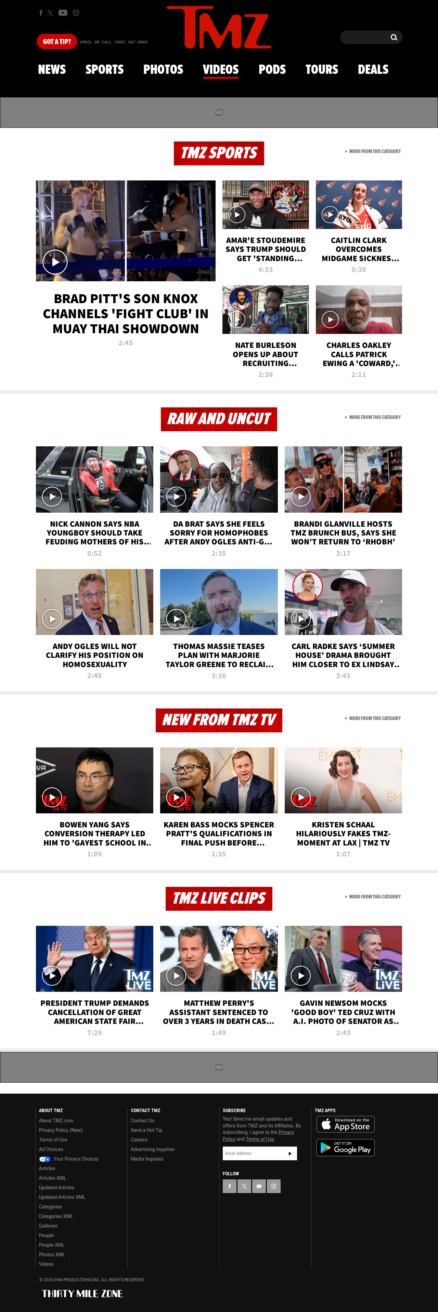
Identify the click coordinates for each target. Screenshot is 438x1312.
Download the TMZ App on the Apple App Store (346, 1124)
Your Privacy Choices (69, 1159)
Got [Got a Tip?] (57, 42)
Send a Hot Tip (146, 1130)
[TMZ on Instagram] (76, 12)
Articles (47, 1168)
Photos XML (52, 1254)
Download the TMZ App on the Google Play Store (346, 1148)
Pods (272, 70)
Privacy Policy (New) (60, 1130)
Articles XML (52, 1178)
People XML (52, 1245)
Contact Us (143, 1120)
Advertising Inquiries (153, 1149)
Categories (50, 1206)
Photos (163, 70)
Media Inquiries (147, 1159)
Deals (373, 70)
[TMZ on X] (51, 13)
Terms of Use (53, 1139)
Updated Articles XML (62, 1197)
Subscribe (290, 1153)
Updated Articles (56, 1187)
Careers (139, 1139)
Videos (221, 70)
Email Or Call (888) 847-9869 (113, 42)
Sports (105, 70)
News (52, 70)
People (46, 1235)
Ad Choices (51, 1149)
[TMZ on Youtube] (63, 12)
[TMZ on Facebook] (41, 13)
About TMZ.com (56, 1120)
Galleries (48, 1226)
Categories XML (56, 1216)
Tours (322, 70)
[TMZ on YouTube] (259, 1186)
